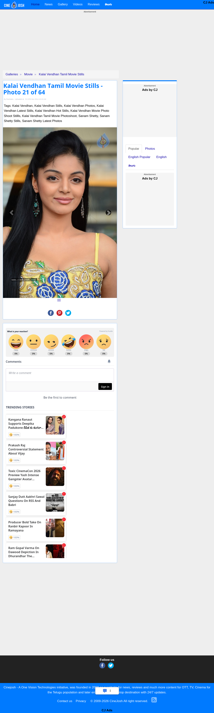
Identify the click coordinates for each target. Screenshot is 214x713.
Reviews (93, 4)
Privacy (81, 701)
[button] (11, 212)
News (49, 4)
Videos (78, 4)
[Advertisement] (90, 44)
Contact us (64, 701)
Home (35, 4)
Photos (150, 148)
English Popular (139, 157)
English (161, 157)
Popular (133, 148)
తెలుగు (131, 165)
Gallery (63, 4)
